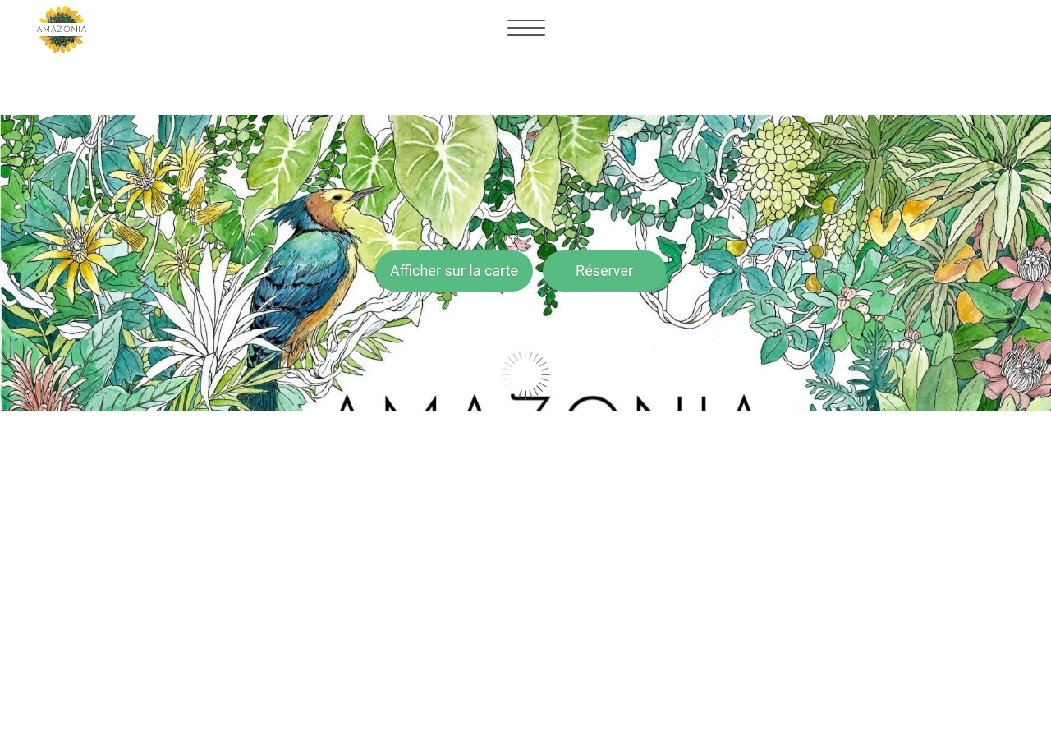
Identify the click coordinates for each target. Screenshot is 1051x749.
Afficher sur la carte (454, 270)
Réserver (604, 270)
